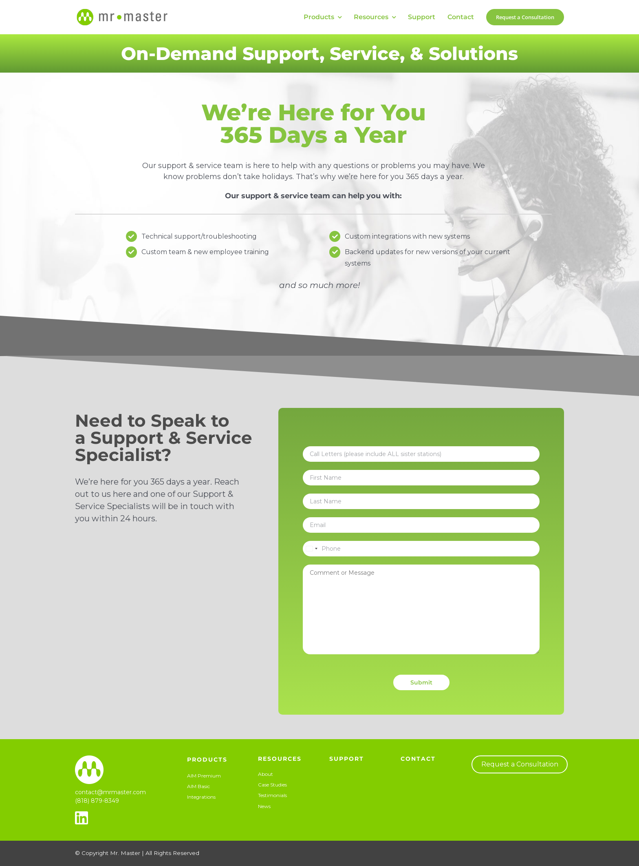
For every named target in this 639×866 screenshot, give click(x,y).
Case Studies (272, 785)
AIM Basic (198, 786)
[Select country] (311, 548)
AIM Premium (204, 776)
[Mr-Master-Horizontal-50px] (122, 10)
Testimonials (272, 795)
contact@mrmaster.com (110, 792)
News (264, 806)
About (265, 774)
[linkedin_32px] (81, 814)
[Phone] (421, 548)
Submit (421, 682)
